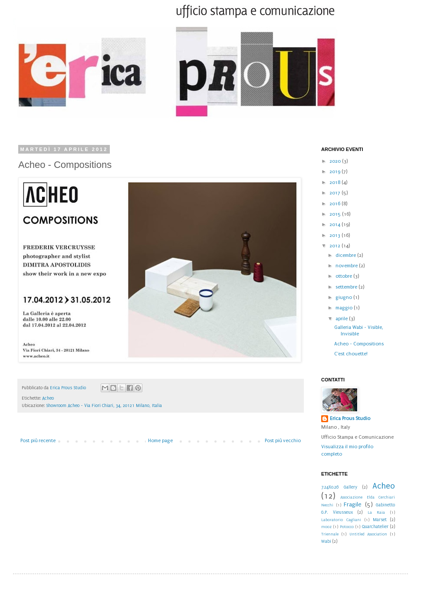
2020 (335, 161)
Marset (380, 519)
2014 (335, 224)
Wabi (326, 541)
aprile (342, 319)
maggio (344, 308)
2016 (335, 204)
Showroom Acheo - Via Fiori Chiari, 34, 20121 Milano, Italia (104, 405)
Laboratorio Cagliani (341, 520)
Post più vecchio (283, 440)
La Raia (376, 512)
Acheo (48, 398)
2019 (335, 171)
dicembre (346, 255)
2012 (335, 246)
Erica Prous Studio (350, 418)
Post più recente (38, 440)
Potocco (347, 527)
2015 (335, 214)
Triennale (330, 534)
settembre (347, 287)
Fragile (353, 504)
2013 (335, 235)
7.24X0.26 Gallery (339, 487)
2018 (335, 182)
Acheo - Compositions (359, 344)
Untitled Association (368, 534)
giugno (344, 297)
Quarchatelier (375, 526)
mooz (326, 527)
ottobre (344, 276)
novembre (347, 266)
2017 (335, 193)
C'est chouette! (351, 354)
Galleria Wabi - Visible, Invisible (358, 330)
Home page (160, 440)
